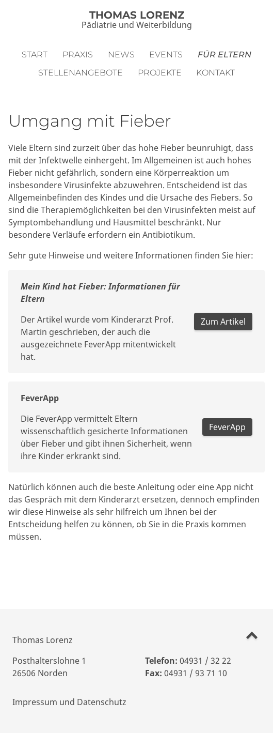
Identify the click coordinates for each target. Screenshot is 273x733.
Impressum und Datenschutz (69, 702)
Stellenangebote (80, 73)
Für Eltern (224, 54)
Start (34, 54)
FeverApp (227, 427)
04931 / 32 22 (205, 660)
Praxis (77, 54)
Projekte (160, 73)
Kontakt (215, 73)
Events (166, 54)
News (121, 54)
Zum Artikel (223, 321)
